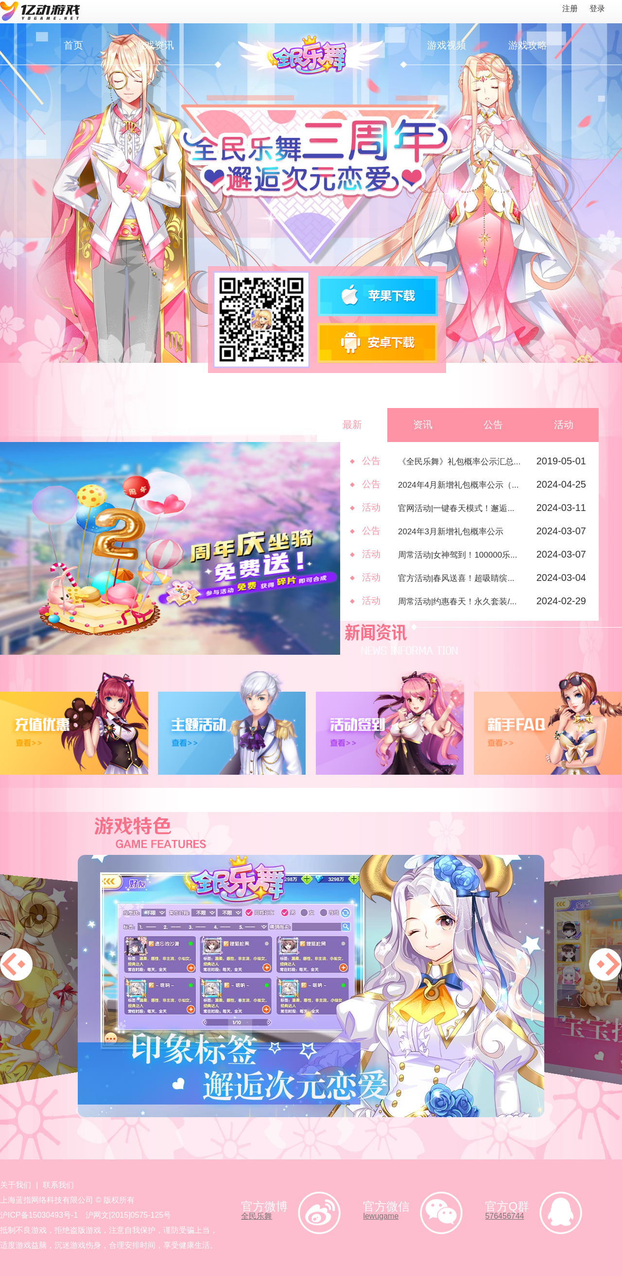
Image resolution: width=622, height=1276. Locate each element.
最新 (352, 424)
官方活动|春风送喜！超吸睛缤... (456, 578)
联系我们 (58, 1185)
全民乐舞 (256, 1216)
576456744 (504, 1216)
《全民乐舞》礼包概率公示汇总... (459, 461)
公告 (493, 424)
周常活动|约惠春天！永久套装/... (457, 601)
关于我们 (15, 1185)
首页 (73, 45)
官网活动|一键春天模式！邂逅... (456, 508)
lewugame (380, 1216)
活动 (563, 424)
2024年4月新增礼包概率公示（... (458, 485)
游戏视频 (446, 45)
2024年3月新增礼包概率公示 (450, 531)
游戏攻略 (527, 45)
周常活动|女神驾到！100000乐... (457, 555)
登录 (597, 8)
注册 (570, 8)
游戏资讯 (154, 45)
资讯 (422, 424)
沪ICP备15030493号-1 (39, 1215)
